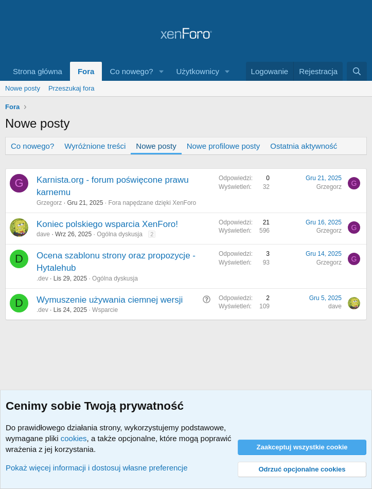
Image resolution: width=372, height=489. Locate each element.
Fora (86, 71)
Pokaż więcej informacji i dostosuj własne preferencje (97, 467)
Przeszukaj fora (71, 88)
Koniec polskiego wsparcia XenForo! (107, 224)
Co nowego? (131, 71)
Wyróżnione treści (95, 146)
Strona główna (37, 71)
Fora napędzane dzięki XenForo (152, 202)
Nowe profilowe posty (223, 146)
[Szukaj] (357, 71)
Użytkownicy (197, 71)
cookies (74, 438)
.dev (42, 278)
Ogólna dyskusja (120, 234)
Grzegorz (49, 202)
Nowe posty (22, 88)
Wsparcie (105, 309)
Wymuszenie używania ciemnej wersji (110, 300)
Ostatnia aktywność (303, 146)
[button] (161, 71)
